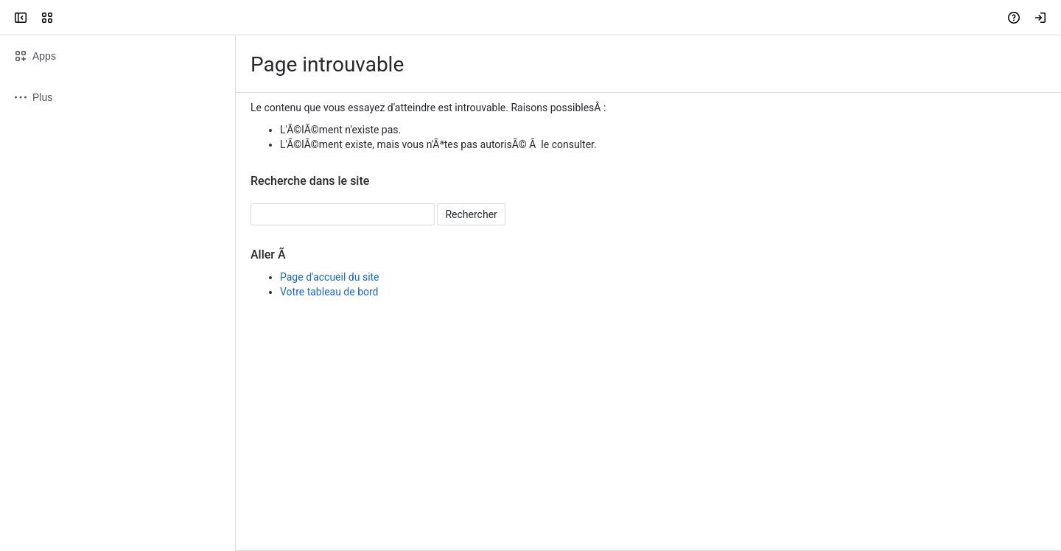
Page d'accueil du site (329, 277)
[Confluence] (68, 17)
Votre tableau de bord (329, 292)
